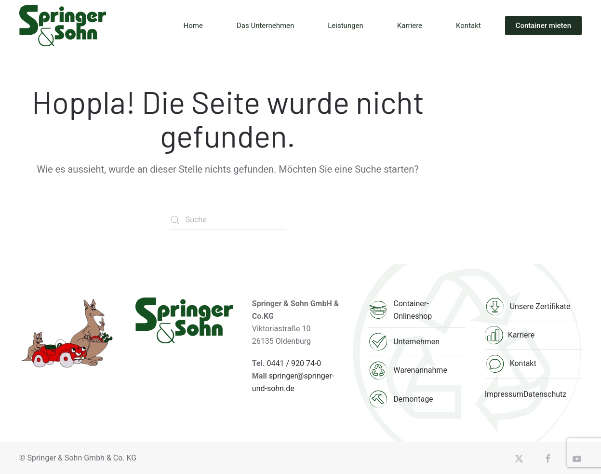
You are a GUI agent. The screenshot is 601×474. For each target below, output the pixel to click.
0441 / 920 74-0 (294, 363)
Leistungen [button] (345, 25)
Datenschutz (544, 394)
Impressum (504, 394)
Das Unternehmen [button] (265, 25)
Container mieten (543, 25)
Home (193, 25)
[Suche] (228, 220)
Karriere (409, 25)
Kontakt (468, 25)
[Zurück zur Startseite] (62, 25)
